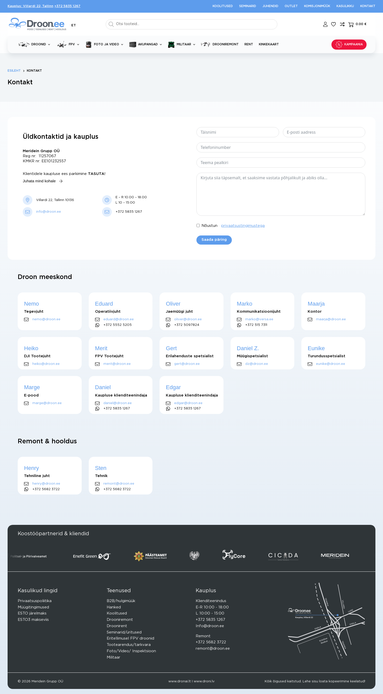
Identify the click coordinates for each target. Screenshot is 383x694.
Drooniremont (220, 44)
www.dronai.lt (179, 681)
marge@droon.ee (47, 403)
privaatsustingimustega (243, 226)
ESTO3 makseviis (33, 620)
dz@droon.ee (256, 364)
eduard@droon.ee (118, 319)
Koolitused (223, 6)
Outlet (291, 6)
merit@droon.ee (117, 364)
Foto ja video (105, 44)
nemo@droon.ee (46, 319)
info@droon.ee (48, 211)
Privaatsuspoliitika (35, 601)
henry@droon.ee (46, 483)
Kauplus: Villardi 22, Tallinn (30, 6)
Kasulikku (345, 6)
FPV (68, 44)
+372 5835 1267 (67, 6)
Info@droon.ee (210, 626)
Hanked (114, 607)
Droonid (35, 44)
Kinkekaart (269, 44)
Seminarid (247, 6)
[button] (73, 25)
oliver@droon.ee (188, 319)
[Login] (325, 24)
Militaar (182, 44)
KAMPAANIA (349, 44)
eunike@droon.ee (330, 364)
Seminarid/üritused (124, 632)
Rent (248, 44)
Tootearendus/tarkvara (129, 645)
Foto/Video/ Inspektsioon (131, 651)
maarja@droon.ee (331, 319)
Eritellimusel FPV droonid (130, 638)
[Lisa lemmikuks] (333, 24)
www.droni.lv (204, 681)
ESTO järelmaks (32, 613)
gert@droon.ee (187, 364)
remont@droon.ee (118, 483)
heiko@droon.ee (46, 364)
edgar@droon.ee (188, 403)
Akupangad (146, 44)
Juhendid (270, 6)
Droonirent (117, 626)
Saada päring (214, 240)
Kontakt (367, 6)
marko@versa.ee (259, 319)
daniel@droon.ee (117, 403)
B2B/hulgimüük (121, 601)
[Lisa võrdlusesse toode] (342, 24)
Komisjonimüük (317, 6)
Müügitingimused (33, 607)
